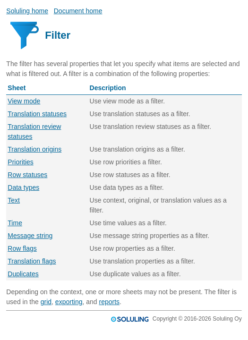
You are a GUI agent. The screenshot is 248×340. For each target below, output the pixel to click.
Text (14, 200)
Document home (78, 11)
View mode (24, 101)
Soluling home (27, 11)
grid (46, 302)
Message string (30, 235)
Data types (23, 187)
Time (15, 223)
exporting (69, 302)
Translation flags (32, 261)
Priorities (20, 162)
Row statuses (27, 174)
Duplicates (23, 274)
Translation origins (34, 149)
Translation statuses (37, 114)
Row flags (22, 248)
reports (109, 302)
